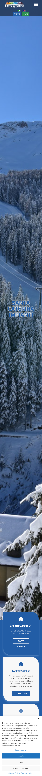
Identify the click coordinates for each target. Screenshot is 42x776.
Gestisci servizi (20, 750)
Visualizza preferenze (21, 768)
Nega (21, 762)
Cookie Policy (14, 773)
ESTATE (25, 14)
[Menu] (36, 4)
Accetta (21, 756)
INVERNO (17, 14)
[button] (39, 718)
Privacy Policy (26, 773)
